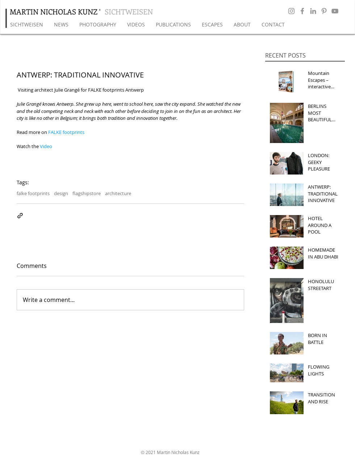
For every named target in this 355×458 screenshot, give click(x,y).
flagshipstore (86, 193)
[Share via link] (20, 215)
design (61, 193)
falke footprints (33, 193)
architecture (118, 193)
